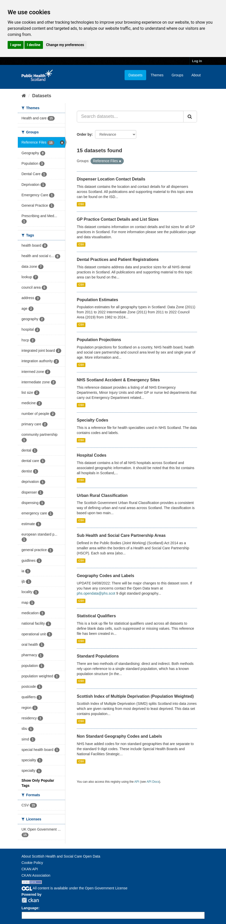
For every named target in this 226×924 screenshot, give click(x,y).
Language (30, 908)
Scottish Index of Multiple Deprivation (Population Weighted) (135, 696)
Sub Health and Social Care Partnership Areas (121, 535)
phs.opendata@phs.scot (96, 593)
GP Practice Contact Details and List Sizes (118, 219)
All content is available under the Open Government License (75, 888)
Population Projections (99, 340)
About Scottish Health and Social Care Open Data (61, 856)
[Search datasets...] (130, 116)
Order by (84, 134)
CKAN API (30, 869)
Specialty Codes (92, 420)
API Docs (153, 781)
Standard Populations (98, 656)
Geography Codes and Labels (105, 575)
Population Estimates (97, 300)
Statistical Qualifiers (96, 616)
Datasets (135, 75)
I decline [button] (33, 45)
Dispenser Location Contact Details (111, 179)
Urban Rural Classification (102, 495)
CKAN (30, 900)
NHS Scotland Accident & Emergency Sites (118, 380)
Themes (156, 75)
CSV (81, 204)
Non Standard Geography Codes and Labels (119, 736)
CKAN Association (36, 875)
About (196, 75)
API (136, 781)
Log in (197, 61)
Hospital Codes (91, 455)
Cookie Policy (32, 863)
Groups (177, 75)
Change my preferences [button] (65, 45)
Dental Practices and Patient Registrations (118, 259)
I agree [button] (15, 45)
